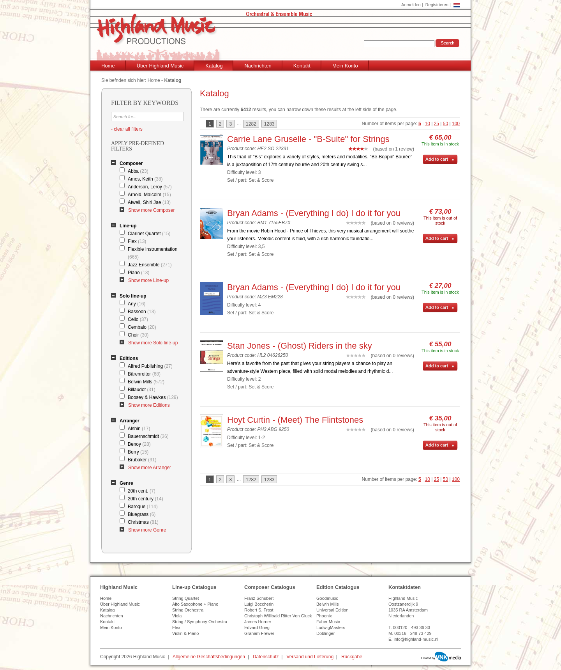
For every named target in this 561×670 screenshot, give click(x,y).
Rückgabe (351, 656)
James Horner (257, 621)
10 (427, 123)
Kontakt (301, 66)
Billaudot (141, 389)
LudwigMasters (330, 627)
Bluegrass (141, 514)
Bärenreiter (144, 374)
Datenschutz (266, 656)
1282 (251, 124)
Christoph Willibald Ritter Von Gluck (278, 615)
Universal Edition (332, 610)
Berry (138, 452)
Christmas (143, 522)
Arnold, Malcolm (149, 194)
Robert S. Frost (258, 610)
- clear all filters (127, 129)
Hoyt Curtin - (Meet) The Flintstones (295, 420)
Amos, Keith (145, 179)
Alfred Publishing (150, 366)
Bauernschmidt (148, 436)
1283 (269, 124)
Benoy (139, 444)
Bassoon (141, 311)
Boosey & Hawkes (153, 397)
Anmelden (411, 4)
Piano (138, 272)
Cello (138, 319)
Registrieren (436, 4)
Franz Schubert (258, 598)
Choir (138, 335)
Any (136, 304)
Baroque (143, 506)
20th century (145, 499)
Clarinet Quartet (149, 233)
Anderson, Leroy (150, 187)
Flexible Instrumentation (152, 253)
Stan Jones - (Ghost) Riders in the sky (299, 346)
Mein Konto (345, 66)
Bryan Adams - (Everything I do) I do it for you (313, 213)
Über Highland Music (160, 66)
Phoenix (324, 615)
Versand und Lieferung (309, 656)
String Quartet (185, 598)
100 (456, 123)
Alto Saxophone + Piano (195, 604)
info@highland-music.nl (415, 639)
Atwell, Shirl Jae (149, 202)
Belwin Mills (146, 382)
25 (436, 123)
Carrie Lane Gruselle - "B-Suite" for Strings (308, 139)
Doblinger (325, 633)
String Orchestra (187, 610)
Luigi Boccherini (259, 604)
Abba (138, 171)
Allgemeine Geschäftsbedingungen (209, 656)
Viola (177, 615)
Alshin (139, 428)
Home (108, 66)
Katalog (213, 66)
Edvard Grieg (257, 627)
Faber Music (328, 621)
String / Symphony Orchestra (199, 621)
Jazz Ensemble (150, 265)
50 (445, 123)
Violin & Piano (185, 633)
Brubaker (142, 460)
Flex (137, 241)
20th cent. (141, 491)
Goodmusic (327, 598)
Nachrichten (257, 66)
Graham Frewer (259, 633)
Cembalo (142, 327)
